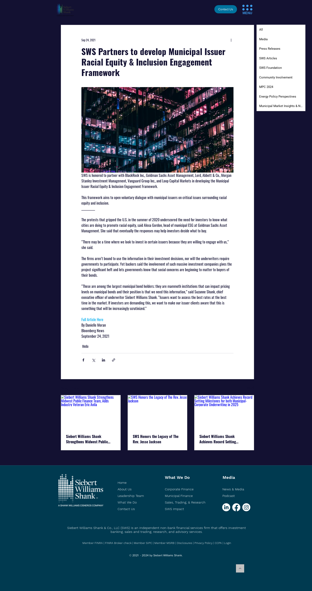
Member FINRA (92, 543)
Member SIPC (143, 543)
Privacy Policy (203, 543)
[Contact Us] (225, 9)
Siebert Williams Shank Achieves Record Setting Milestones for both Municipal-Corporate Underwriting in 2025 (223, 439)
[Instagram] (246, 507)
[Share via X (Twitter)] (93, 360)
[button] (243, 6)
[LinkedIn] (226, 507)
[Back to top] (240, 568)
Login (227, 543)
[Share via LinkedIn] (103, 360)
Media (85, 346)
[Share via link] (114, 360)
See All (250, 387)
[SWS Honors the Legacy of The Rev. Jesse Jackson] (157, 412)
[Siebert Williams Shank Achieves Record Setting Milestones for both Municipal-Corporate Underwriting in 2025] (224, 412)
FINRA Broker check (118, 543)
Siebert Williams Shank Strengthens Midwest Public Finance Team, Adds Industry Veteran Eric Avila (87, 439)
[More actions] (231, 39)
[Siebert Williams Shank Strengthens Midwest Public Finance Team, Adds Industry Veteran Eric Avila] (90, 412)
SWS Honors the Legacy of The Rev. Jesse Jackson (155, 439)
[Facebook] (236, 507)
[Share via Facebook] (83, 360)
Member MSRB (164, 543)
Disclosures (184, 543)
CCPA (218, 543)
